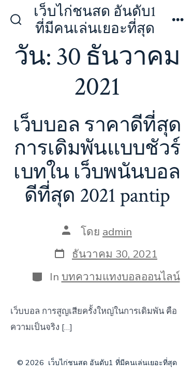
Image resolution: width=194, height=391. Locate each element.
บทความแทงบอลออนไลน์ (121, 276)
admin (117, 231)
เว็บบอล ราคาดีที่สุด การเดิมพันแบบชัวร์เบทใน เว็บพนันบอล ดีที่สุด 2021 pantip (97, 160)
